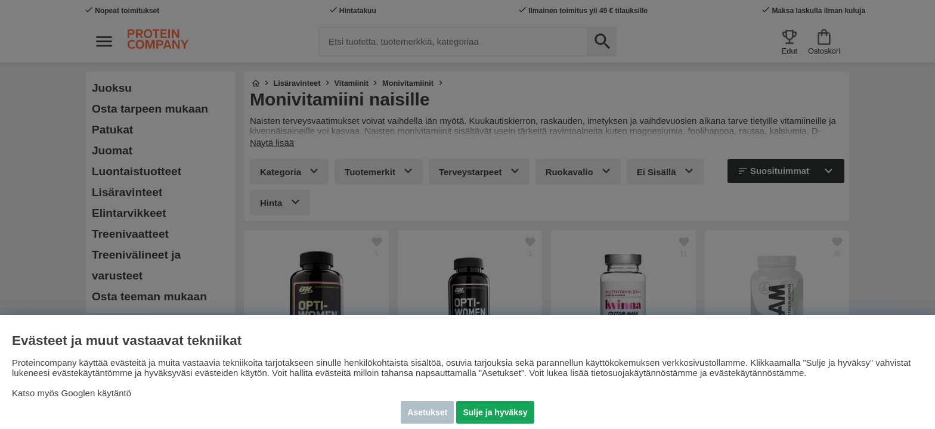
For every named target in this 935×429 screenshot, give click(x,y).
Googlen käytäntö (96, 393)
